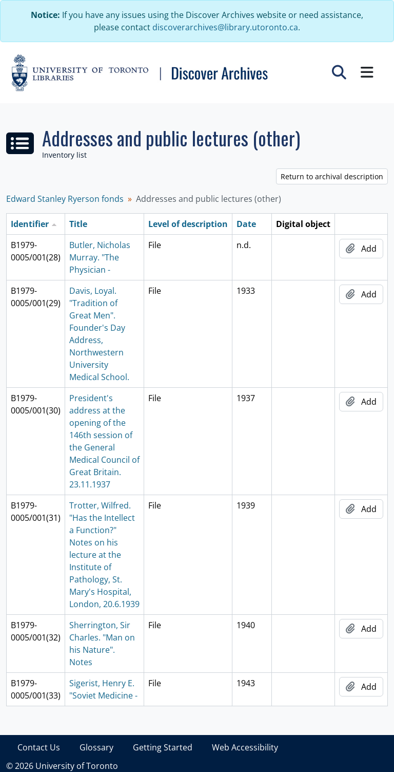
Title (78, 224)
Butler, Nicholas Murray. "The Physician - (99, 257)
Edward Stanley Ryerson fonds (65, 198)
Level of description (188, 224)
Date (246, 224)
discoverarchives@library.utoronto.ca (225, 27)
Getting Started (162, 747)
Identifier (30, 224)
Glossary (96, 747)
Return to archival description (332, 176)
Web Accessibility (245, 747)
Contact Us (38, 747)
